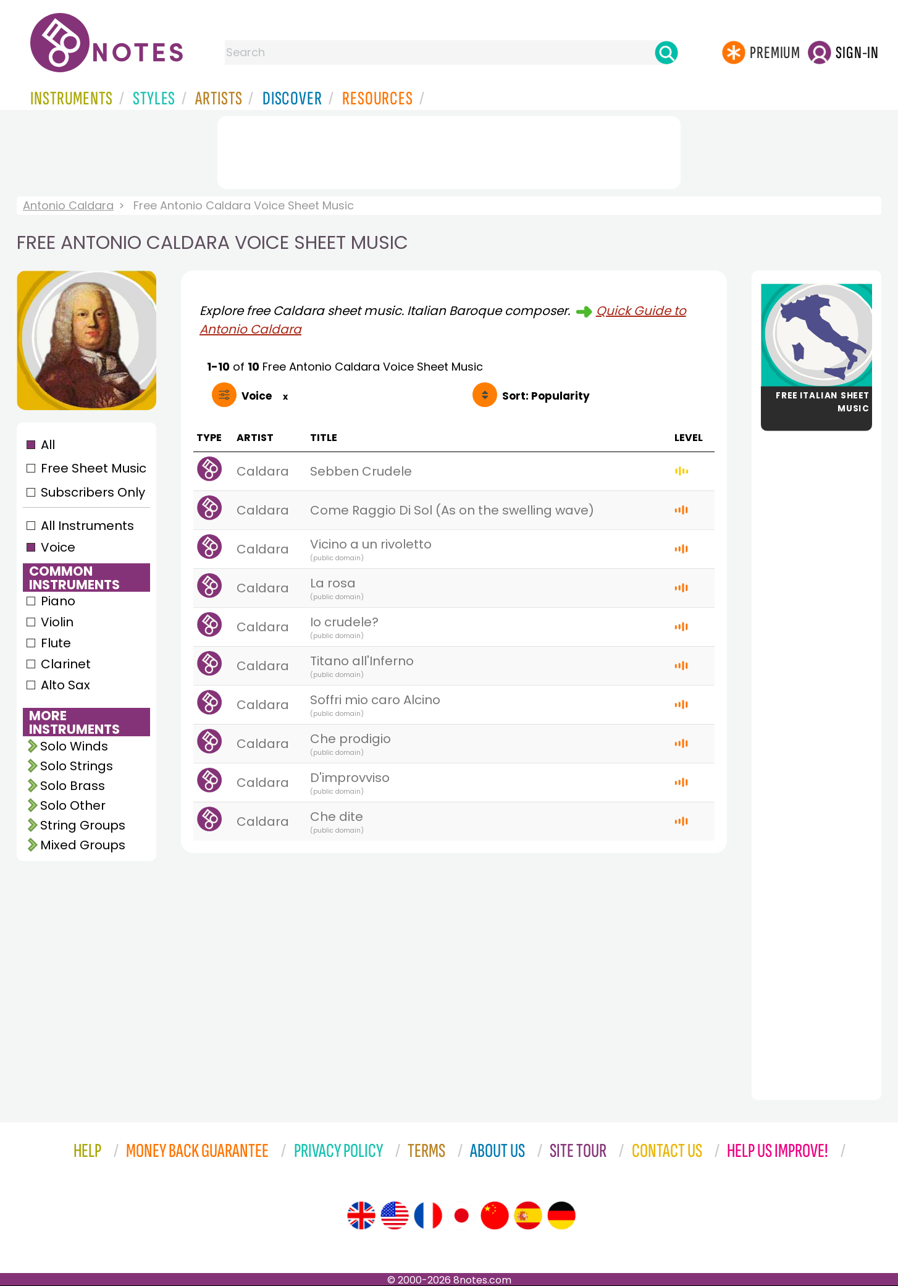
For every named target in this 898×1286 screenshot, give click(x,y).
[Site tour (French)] (428, 1215)
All (48, 444)
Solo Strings (76, 766)
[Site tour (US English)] (394, 1215)
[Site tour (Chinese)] (494, 1215)
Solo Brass (72, 785)
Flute (56, 643)
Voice (58, 547)
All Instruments (87, 525)
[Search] (666, 52)
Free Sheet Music (93, 468)
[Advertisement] (449, 150)
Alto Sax (65, 685)
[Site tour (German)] (561, 1215)
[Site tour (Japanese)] (461, 1215)
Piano (58, 601)
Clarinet (66, 664)
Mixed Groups (82, 845)
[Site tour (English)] (361, 1215)
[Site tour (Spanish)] (528, 1215)
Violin (57, 622)
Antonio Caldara (68, 205)
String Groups (82, 825)
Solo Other (73, 805)
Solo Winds (74, 746)
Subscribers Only (93, 492)
